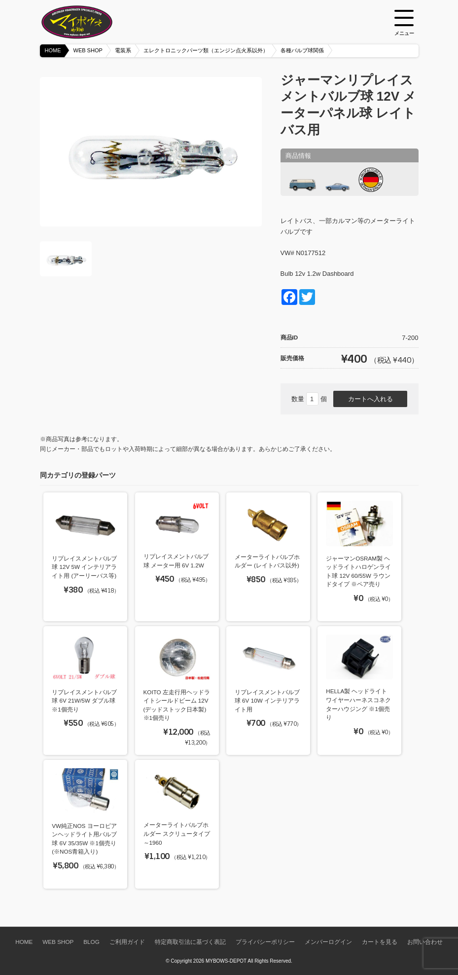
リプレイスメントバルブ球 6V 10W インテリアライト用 (267, 700)
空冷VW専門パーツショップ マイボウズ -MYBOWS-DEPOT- (89, 22)
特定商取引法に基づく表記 (190, 941)
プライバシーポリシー (265, 941)
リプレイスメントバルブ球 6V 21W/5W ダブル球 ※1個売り (84, 700)
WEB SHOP (88, 50)
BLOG (91, 941)
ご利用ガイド (127, 941)
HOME (53, 50)
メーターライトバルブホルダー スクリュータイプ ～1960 (176, 833)
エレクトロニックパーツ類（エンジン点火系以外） (205, 50)
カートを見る (379, 941)
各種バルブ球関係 (302, 50)
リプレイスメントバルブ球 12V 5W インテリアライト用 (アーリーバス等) (84, 567)
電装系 (123, 50)
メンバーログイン (328, 941)
